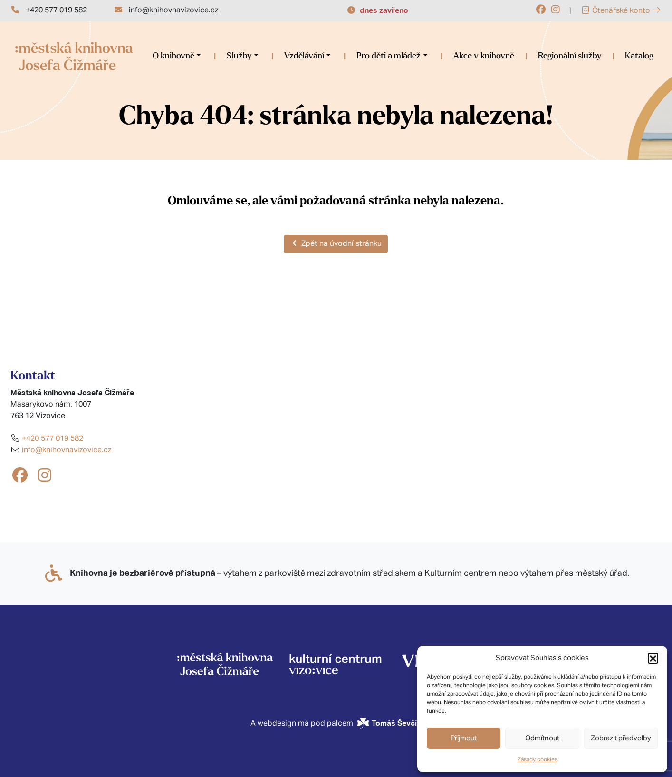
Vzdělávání (304, 56)
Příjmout (464, 738)
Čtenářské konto (621, 11)
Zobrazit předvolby (621, 738)
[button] (653, 658)
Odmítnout (542, 738)
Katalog (639, 56)
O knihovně (173, 56)
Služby (239, 56)
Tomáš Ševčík (397, 723)
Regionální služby (569, 56)
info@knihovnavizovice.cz (173, 10)
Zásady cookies (537, 760)
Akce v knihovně (483, 56)
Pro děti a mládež (388, 56)
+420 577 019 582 (56, 10)
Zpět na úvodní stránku (336, 243)
